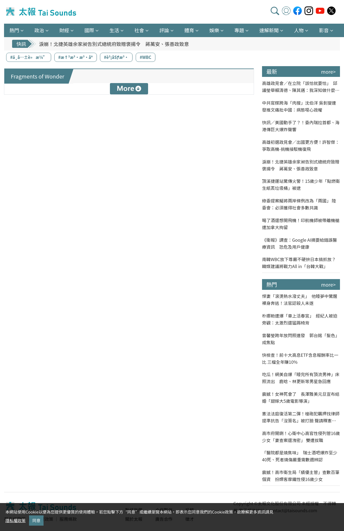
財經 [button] (64, 30)
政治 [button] (39, 30)
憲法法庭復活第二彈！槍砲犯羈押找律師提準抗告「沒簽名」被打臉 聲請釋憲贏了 (300, 417)
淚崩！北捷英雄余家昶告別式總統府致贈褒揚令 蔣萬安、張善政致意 (114, 43)
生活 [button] (114, 30)
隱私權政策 (15, 520)
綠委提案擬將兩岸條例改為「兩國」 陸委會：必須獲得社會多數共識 (299, 204)
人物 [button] (299, 30)
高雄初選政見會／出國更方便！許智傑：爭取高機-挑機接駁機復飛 (300, 145)
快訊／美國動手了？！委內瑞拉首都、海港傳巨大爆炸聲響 (300, 126)
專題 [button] (239, 30)
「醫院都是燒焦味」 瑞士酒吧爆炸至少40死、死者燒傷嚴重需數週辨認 (299, 456)
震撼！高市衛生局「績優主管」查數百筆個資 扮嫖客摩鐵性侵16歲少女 (300, 475)
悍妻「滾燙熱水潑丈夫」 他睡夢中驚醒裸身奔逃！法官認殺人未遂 (299, 299)
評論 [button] (164, 30)
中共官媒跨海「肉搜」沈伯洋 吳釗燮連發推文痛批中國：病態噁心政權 (299, 106)
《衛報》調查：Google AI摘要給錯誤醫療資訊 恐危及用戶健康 (299, 243)
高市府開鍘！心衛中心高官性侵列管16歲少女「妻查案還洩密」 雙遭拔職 (301, 436)
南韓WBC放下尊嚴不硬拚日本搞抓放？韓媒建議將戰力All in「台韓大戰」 (299, 262)
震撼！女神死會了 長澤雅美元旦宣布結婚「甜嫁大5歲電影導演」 (300, 397)
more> (328, 71)
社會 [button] (139, 30)
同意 (36, 520)
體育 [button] (189, 30)
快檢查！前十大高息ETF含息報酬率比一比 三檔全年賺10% (300, 358)
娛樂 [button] (214, 30)
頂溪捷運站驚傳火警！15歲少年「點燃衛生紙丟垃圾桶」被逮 (301, 184)
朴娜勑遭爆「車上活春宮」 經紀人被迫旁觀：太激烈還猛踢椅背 (299, 319)
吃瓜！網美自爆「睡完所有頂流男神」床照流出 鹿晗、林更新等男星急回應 (300, 377)
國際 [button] (89, 30)
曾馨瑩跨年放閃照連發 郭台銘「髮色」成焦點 (300, 338)
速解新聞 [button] (269, 30)
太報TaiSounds (41, 11)
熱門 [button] (14, 30)
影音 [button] (324, 30)
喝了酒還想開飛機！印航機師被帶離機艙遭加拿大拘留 (300, 223)
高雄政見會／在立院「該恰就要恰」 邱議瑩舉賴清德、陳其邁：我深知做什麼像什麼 (300, 87)
